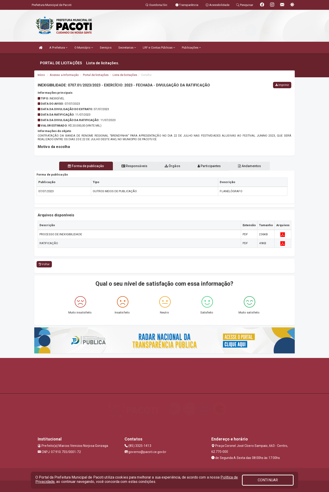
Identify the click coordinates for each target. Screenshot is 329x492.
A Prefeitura (58, 47)
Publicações (191, 47)
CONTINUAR (268, 480)
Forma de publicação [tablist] (82, 166)
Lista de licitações (125, 75)
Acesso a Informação (64, 75)
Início (41, 75)
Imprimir (282, 85)
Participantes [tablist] (211, 166)
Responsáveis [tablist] (133, 166)
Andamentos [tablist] (253, 166)
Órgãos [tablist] (172, 166)
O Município (83, 47)
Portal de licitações (96, 75)
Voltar (44, 264)
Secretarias (127, 47)
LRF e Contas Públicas (159, 47)
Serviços (105, 47)
